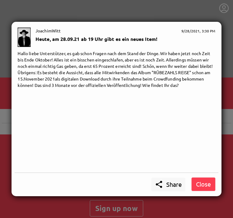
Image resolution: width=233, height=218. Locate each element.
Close (203, 184)
